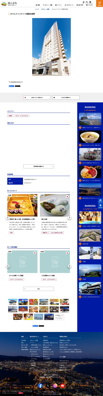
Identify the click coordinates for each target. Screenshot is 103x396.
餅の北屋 (44, 219)
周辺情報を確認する (43, 166)
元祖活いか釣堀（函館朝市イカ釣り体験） (91, 226)
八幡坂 (84, 261)
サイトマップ (55, 377)
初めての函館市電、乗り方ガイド (91, 163)
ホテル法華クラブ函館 (16, 276)
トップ (37, 9)
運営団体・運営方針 (45, 377)
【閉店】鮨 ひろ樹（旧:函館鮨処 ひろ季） (22, 219)
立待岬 (84, 279)
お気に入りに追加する (34, 97)
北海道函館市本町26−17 (16, 82)
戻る (32, 289)
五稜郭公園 (85, 244)
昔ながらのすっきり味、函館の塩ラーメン (91, 145)
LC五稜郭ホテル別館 (48, 276)
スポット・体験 (45, 9)
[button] (8, 217)
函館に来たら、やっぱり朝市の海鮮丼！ (91, 180)
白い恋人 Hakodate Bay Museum (91, 297)
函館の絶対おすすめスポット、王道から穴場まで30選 (91, 198)
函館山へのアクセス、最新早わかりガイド (91, 127)
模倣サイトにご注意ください (51, 375)
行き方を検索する (62, 98)
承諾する (21, 393)
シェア (11, 86)
